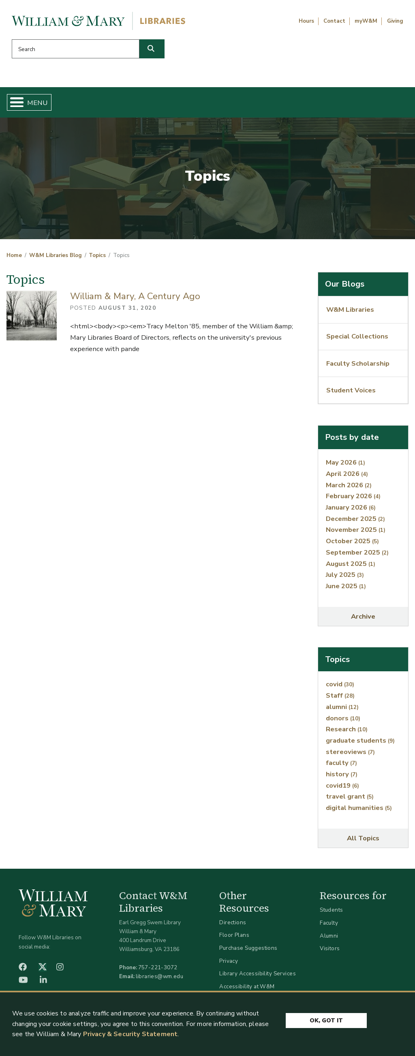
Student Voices (351, 393)
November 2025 (355, 533)
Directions (232, 926)
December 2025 (355, 522)
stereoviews (350, 755)
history (341, 777)
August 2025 (350, 566)
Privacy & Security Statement (130, 1034)
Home (35, 104)
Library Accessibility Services (257, 977)
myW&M (366, 21)
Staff (340, 698)
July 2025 (345, 578)
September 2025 (357, 555)
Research (347, 732)
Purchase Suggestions (248, 951)
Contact (334, 21)
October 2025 (352, 544)
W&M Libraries (350, 312)
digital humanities (359, 811)
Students (331, 913)
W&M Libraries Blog (55, 258)
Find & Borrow (83, 104)
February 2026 (353, 499)
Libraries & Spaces (231, 104)
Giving (395, 21)
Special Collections (357, 339)
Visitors (330, 951)
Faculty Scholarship (357, 366)
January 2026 (351, 510)
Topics (97, 258)
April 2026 (347, 477)
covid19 (342, 788)
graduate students (360, 743)
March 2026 (349, 488)
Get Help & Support (153, 104)
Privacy (228, 964)
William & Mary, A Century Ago (135, 299)
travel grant (350, 799)
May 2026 (345, 465)
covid (340, 687)
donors (343, 721)
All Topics (363, 841)
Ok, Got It (326, 1020)
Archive (363, 619)
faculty (341, 766)
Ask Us (379, 104)
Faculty (329, 926)
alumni (342, 710)
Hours (306, 21)
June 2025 (346, 589)
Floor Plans (234, 938)
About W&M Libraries (309, 104)
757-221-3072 (158, 971)
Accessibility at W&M (246, 989)
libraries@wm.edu (160, 979)
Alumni (329, 938)
